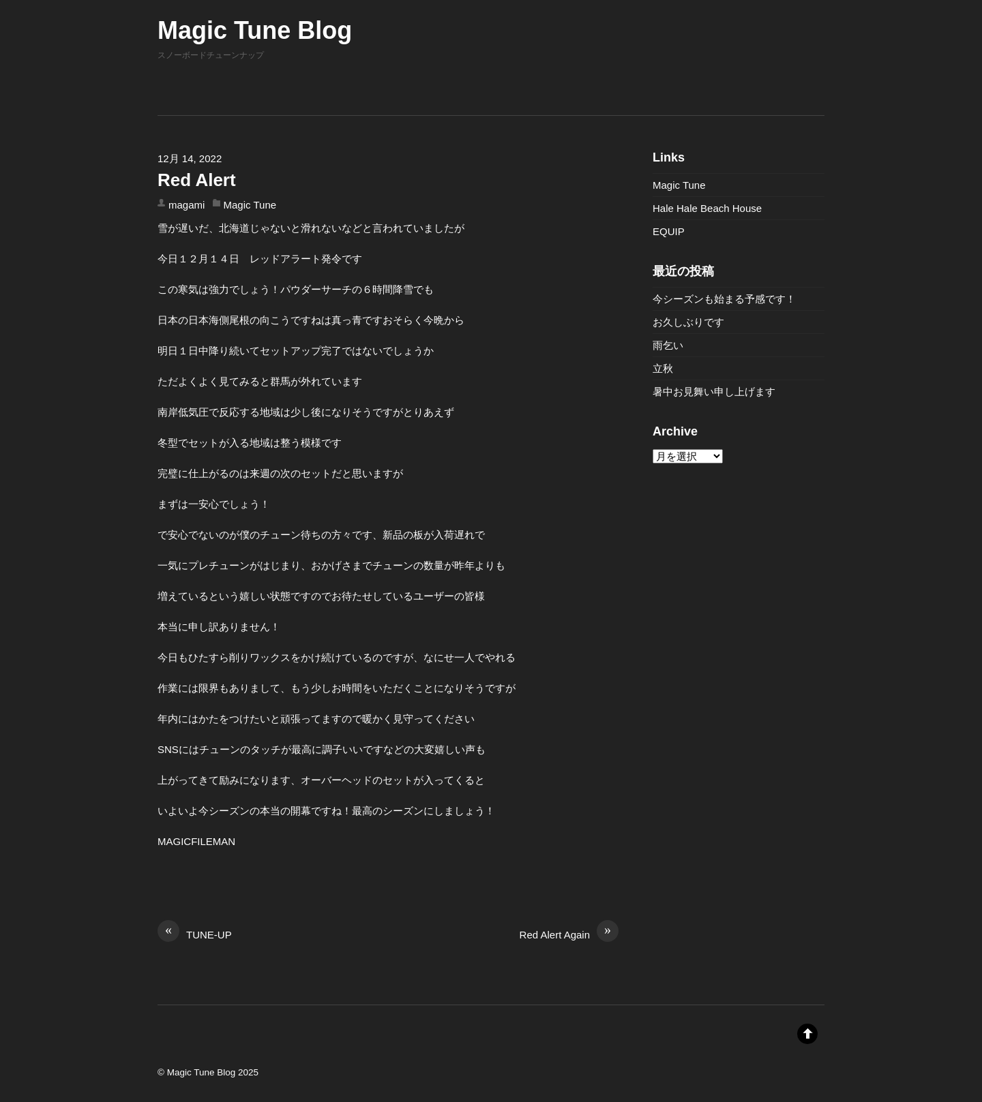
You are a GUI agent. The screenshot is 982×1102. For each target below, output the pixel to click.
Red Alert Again (569, 933)
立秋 (663, 368)
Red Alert (197, 180)
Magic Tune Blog (201, 1072)
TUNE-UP (195, 933)
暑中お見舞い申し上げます (714, 391)
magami (186, 205)
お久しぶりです (688, 322)
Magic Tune (250, 205)
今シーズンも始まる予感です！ (724, 299)
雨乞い (668, 345)
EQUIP (669, 231)
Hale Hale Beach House (707, 208)
